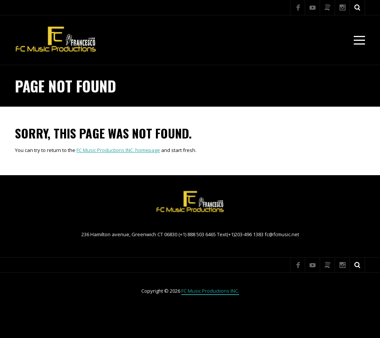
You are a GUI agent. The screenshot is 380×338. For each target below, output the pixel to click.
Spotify (327, 7)
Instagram (342, 7)
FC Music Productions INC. (210, 290)
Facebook (297, 7)
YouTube (312, 7)
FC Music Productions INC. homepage (118, 150)
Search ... (357, 7)
